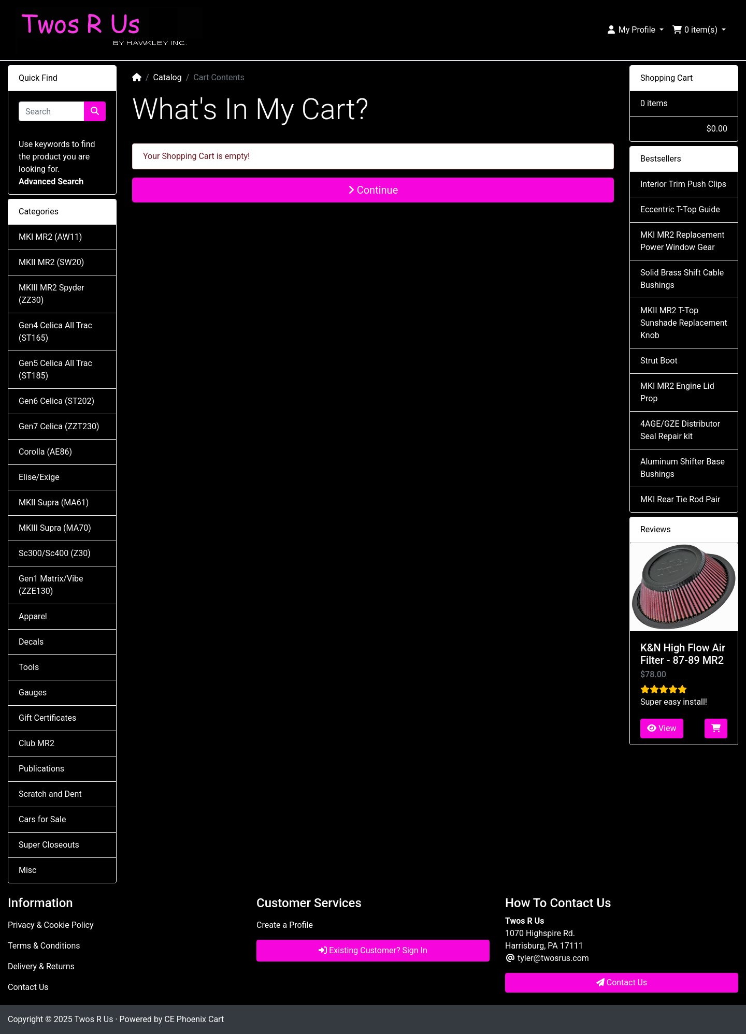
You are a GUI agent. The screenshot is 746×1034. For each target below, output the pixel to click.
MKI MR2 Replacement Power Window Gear (682, 241)
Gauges (33, 692)
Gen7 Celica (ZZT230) (59, 426)
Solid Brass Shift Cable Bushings (682, 279)
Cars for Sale (42, 819)
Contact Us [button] (622, 982)
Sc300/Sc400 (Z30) (55, 553)
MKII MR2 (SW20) (51, 262)
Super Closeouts (49, 845)
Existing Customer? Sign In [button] (373, 950)
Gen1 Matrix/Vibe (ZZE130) (51, 585)
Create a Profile (284, 925)
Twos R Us (93, 1019)
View (662, 728)
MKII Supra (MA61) (54, 502)
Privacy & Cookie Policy (51, 925)
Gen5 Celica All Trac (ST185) (55, 369)
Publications (41, 769)
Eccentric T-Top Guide (680, 209)
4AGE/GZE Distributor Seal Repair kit (680, 430)
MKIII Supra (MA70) (55, 528)
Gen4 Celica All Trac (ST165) (55, 332)
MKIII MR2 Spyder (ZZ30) (51, 294)
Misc (28, 870)
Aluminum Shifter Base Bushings (682, 468)
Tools (29, 667)
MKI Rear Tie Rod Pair (680, 499)
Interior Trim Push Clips (683, 184)
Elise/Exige (39, 477)
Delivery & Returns (41, 966)
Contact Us (28, 987)
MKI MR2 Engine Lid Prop (677, 392)
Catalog (167, 77)
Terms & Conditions (44, 946)
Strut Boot (659, 361)
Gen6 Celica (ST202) (56, 401)
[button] (635, 30)
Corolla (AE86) (45, 452)
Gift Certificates (47, 718)
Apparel (33, 616)
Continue (373, 190)
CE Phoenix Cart (194, 1019)
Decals (31, 642)
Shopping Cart (666, 78)
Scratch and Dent (50, 794)
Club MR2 (36, 743)
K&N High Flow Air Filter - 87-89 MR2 (682, 654)
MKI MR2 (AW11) (50, 237)
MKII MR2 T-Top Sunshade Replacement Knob (683, 322)
